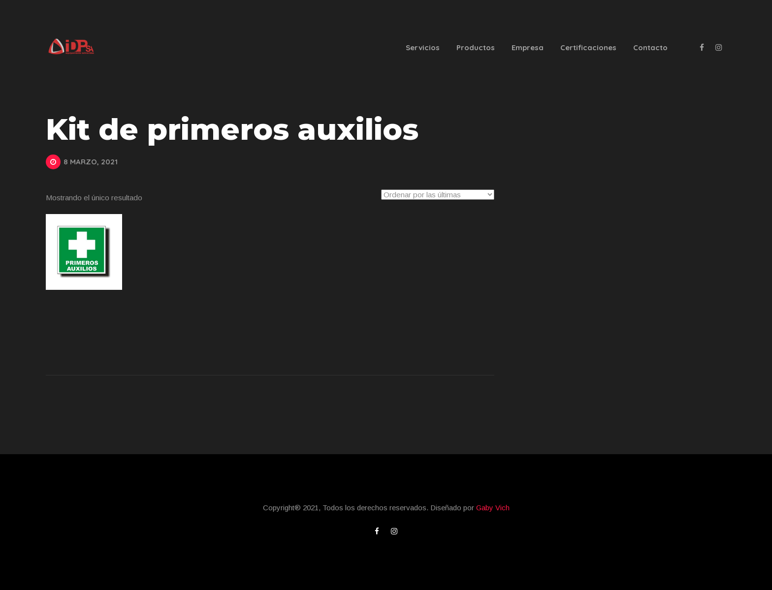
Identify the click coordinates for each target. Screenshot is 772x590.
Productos (475, 47)
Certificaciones (588, 47)
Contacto (650, 47)
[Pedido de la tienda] (437, 194)
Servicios (423, 47)
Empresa (528, 47)
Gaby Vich (493, 507)
